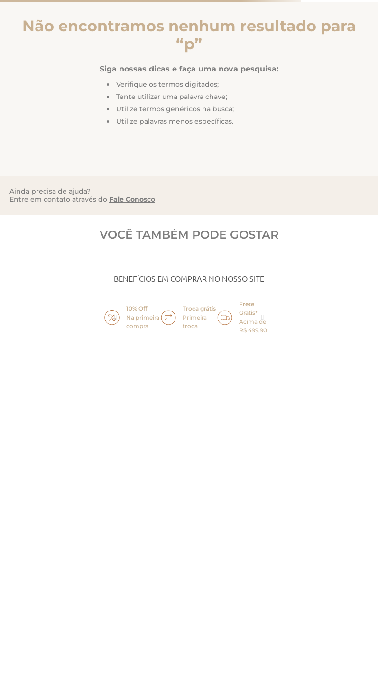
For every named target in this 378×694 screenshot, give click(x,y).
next (262, 317)
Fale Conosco (132, 199)
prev (115, 317)
